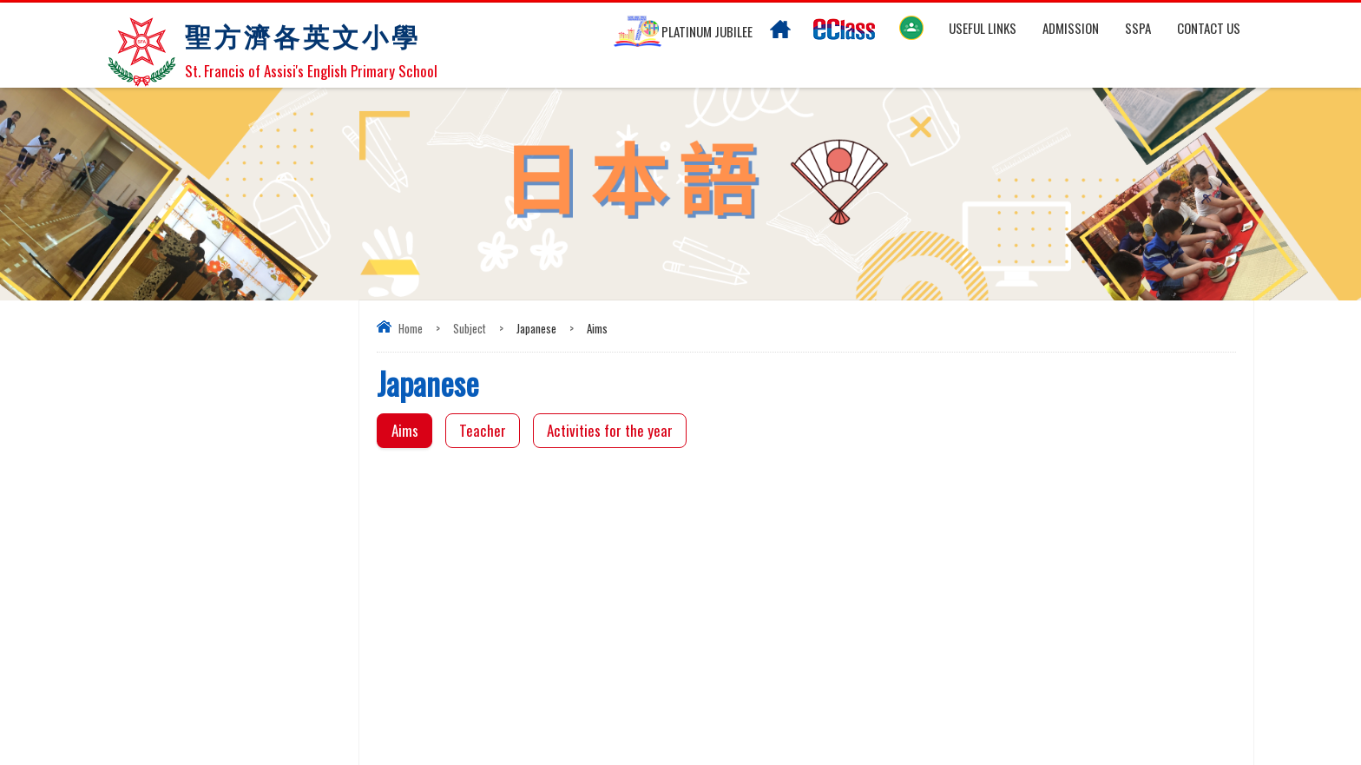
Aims (404, 430)
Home (410, 328)
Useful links (982, 27)
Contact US (1208, 27)
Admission (1070, 27)
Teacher (482, 430)
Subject (469, 328)
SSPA (1138, 27)
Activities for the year (610, 430)
